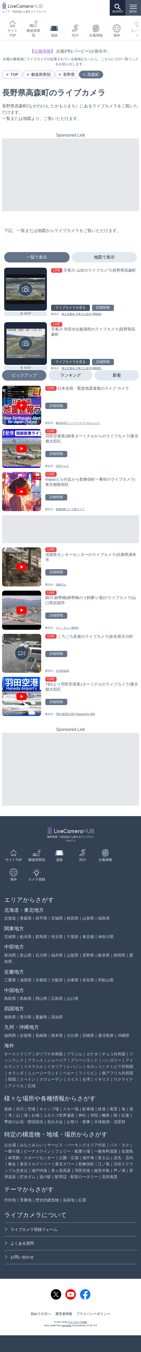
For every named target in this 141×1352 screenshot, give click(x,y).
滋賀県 (26, 980)
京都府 (41, 980)
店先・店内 (123, 1157)
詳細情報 (103, 307)
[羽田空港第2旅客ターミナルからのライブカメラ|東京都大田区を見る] (70, 448)
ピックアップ (24, 375)
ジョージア (57, 1060)
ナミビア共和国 (119, 1066)
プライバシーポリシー (93, 1314)
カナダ (92, 1054)
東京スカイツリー (35, 1164)
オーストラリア (18, 1054)
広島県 (57, 998)
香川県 (26, 1017)
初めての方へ (41, 1314)
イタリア (55, 1066)
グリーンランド (84, 1060)
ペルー (69, 1073)
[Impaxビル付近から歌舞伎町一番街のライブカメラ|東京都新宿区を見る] (70, 491)
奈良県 (88, 980)
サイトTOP (13, 28)
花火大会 (55, 1121)
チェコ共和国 (113, 1054)
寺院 (94, 1115)
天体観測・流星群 (109, 1121)
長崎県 (41, 1035)
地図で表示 (104, 257)
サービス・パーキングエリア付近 (76, 1145)
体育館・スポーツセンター (31, 1157)
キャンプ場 (49, 1109)
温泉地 (69, 1200)
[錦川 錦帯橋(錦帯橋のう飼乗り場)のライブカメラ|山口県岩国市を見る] (70, 610)
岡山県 (41, 998)
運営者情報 (63, 1314)
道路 (54, 31)
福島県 (104, 918)
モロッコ (94, 1066)
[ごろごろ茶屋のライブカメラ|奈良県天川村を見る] (70, 653)
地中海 (88, 1157)
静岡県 (119, 955)
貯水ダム (27, 1176)
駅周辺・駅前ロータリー (76, 1176)
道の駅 (45, 1176)
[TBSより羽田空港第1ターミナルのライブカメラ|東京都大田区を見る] (70, 696)
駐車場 (88, 1109)
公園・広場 (68, 1157)
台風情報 (96, 31)
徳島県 (10, 1017)
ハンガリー (111, 1060)
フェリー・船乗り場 (72, 1151)
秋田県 (72, 918)
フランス (35, 1060)
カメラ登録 (36, 874)
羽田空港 (82, 1170)
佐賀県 (26, 1035)
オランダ (16, 1073)
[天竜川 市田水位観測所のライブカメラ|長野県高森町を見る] (25, 343)
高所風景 (110, 1176)
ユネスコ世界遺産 (59, 1115)
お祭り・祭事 (78, 1121)
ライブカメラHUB (77, 1322)
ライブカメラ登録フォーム (30, 1229)
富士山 (104, 1157)
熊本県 (57, 1035)
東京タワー (65, 1164)
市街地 (10, 1200)
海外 (117, 31)
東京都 (88, 936)
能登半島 (102, 1170)
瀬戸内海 (39, 1170)
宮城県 (57, 918)
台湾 (86, 1079)
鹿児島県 (106, 1035)
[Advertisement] (70, 174)
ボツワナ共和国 (49, 1054)
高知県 (57, 1017)
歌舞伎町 (86, 1164)
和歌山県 (106, 980)
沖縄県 (123, 1035)
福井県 (57, 955)
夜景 (114, 1109)
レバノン (74, 1066)
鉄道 (102, 1109)
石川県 (41, 955)
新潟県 (10, 955)
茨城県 (10, 936)
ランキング (70, 375)
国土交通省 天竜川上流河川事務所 (81, 314)
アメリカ (16, 1086)
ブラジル (74, 1054)
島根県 (26, 998)
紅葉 (125, 1115)
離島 (106, 1115)
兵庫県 (72, 980)
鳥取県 (10, 998)
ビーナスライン (37, 1151)
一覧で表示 (36, 257)
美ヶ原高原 (61, 1170)
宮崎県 (88, 1035)
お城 (35, 1115)
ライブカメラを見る (70, 307)
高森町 (93, 74)
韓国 (12, 1079)
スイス (72, 1079)
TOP (14, 74)
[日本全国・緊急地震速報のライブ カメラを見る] (70, 405)
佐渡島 (127, 1151)
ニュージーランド (43, 1073)
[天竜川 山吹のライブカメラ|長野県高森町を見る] (25, 289)
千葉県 (72, 936)
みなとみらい (31, 1145)
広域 (31, 1086)
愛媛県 (41, 1017)
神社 (82, 1115)
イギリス (102, 1079)
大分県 (72, 1035)
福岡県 (10, 1035)
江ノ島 (104, 1164)
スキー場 (70, 1109)
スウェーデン (51, 1079)
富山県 (26, 955)
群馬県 (41, 936)
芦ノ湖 (119, 1170)
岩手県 (41, 918)
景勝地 (26, 1200)
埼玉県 (57, 936)
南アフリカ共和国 (117, 1073)
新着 (117, 375)
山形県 (88, 918)
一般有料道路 (106, 1151)
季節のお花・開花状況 (23, 1121)
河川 (75, 31)
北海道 (10, 918)
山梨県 (72, 955)
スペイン (27, 1079)
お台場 (10, 1145)
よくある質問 (19, 1243)
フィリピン (88, 1073)
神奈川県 (106, 936)
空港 (31, 1109)
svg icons (66, 1325)
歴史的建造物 (47, 1200)
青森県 (26, 918)
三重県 (10, 980)
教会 (12, 1164)
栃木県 (26, 936)
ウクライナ (123, 1079)
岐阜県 (104, 955)
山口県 (72, 998)
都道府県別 (33, 28)
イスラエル (33, 1066)
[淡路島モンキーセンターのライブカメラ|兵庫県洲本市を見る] (70, 566)
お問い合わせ (19, 1257)
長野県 (69, 74)
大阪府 (57, 980)
